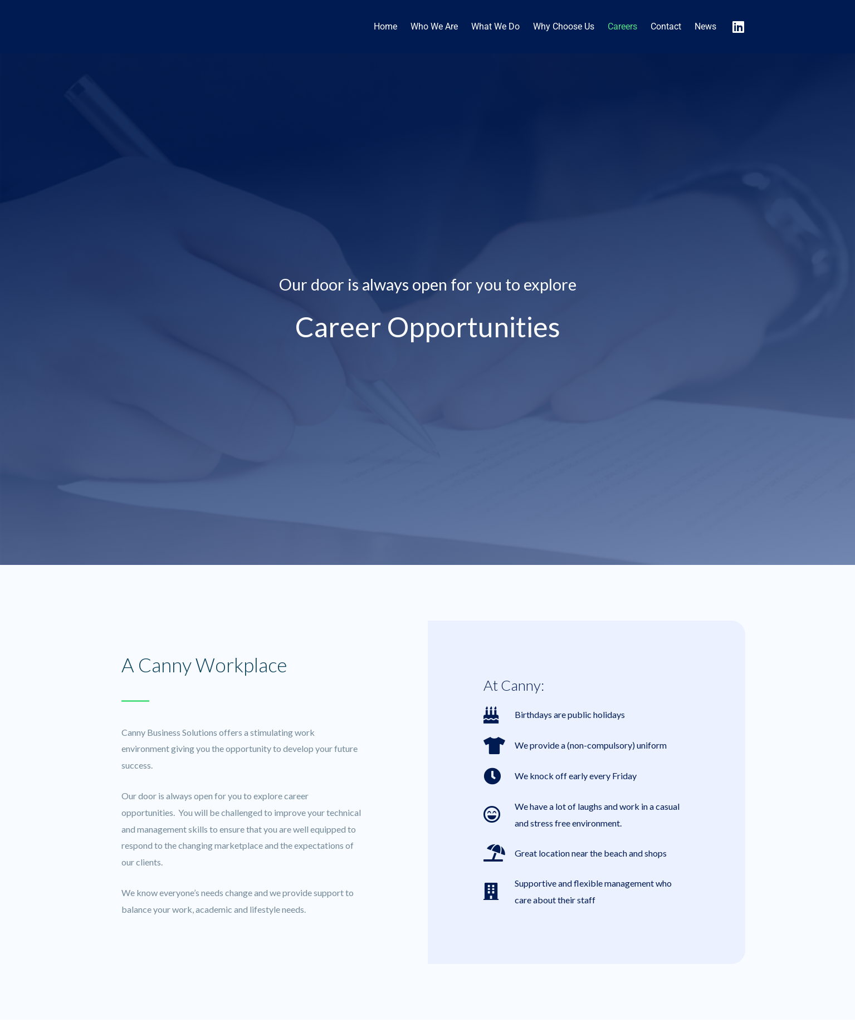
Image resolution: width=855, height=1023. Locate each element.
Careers (622, 26)
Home (385, 26)
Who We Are (434, 26)
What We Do (495, 26)
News (705, 26)
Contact (666, 26)
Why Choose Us (563, 26)
